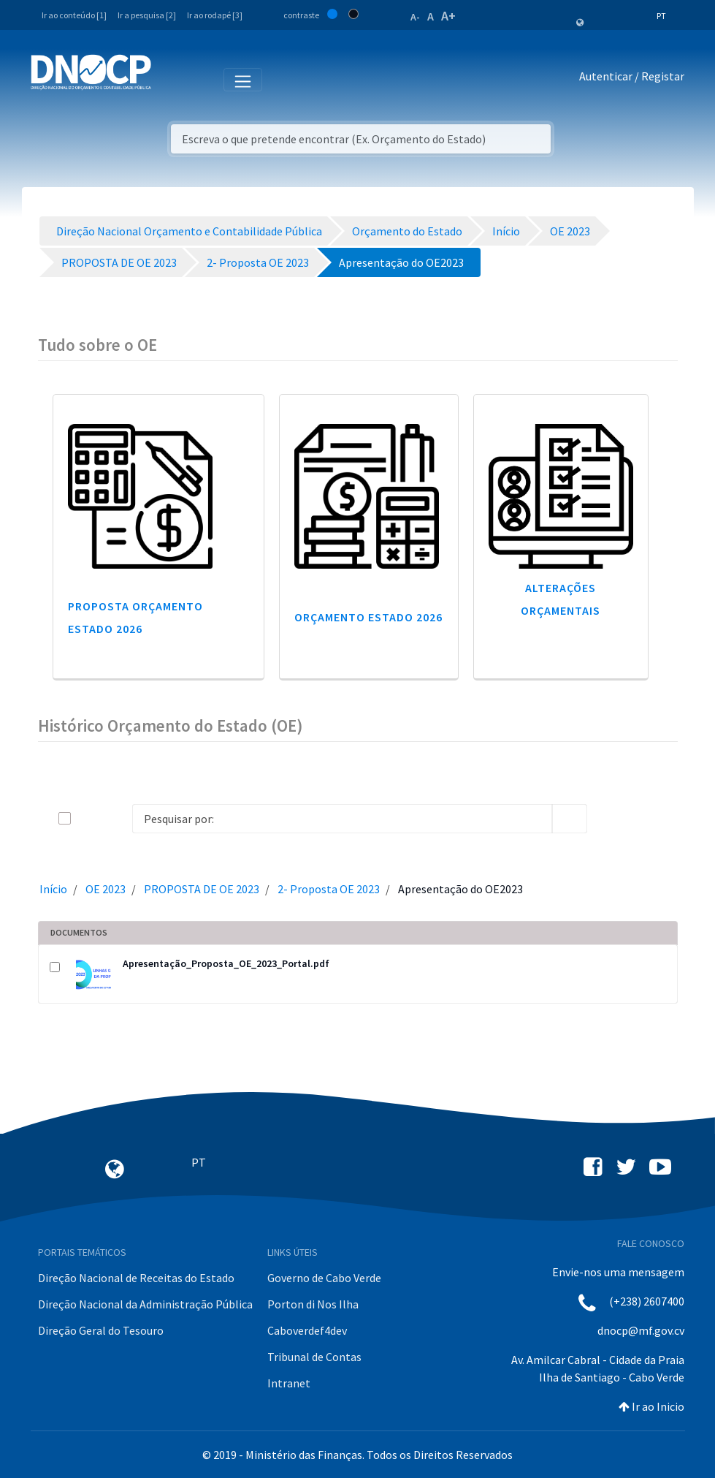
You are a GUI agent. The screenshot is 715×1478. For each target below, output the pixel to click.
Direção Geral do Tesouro (101, 1330)
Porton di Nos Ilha (313, 1304)
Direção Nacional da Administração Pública (145, 1304)
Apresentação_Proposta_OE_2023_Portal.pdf (226, 963)
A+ (448, 15)
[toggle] (88, 818)
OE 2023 (105, 889)
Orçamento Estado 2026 (368, 617)
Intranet (288, 1383)
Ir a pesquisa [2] (147, 15)
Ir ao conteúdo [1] (74, 15)
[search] (570, 819)
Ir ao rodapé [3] (214, 15)
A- (415, 16)
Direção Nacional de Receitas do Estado (136, 1277)
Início (53, 889)
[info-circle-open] (610, 818)
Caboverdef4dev (307, 1330)
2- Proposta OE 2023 (329, 889)
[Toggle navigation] (170, 79)
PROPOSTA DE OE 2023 (201, 889)
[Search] (342, 818)
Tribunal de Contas (314, 1356)
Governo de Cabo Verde (324, 1277)
